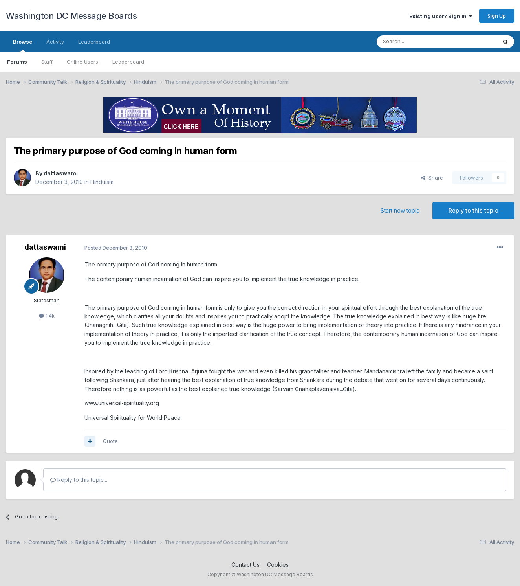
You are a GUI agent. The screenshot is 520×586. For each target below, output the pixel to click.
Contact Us (245, 564)
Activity (55, 42)
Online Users (82, 62)
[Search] (417, 41)
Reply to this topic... (78, 479)
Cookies (278, 564)
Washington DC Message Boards (71, 16)
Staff (47, 62)
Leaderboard (128, 62)
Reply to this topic (473, 210)
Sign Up (496, 16)
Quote (110, 441)
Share (432, 178)
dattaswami (61, 173)
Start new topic (400, 210)
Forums (17, 62)
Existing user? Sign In (440, 16)
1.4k (47, 315)
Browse (22, 45)
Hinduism (102, 181)
